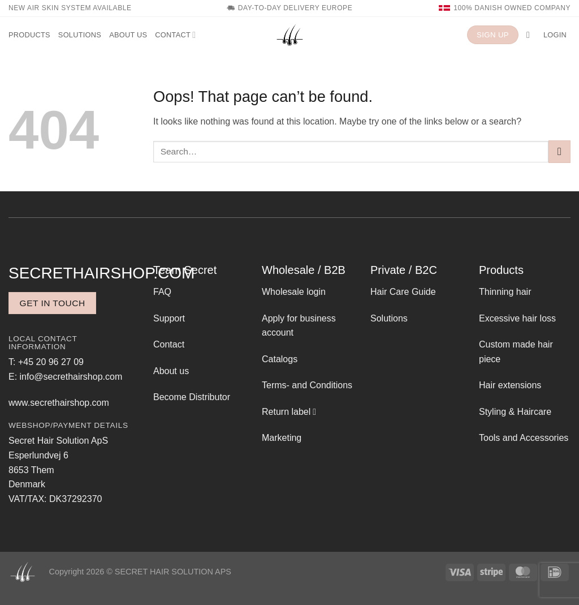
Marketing (281, 438)
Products (29, 35)
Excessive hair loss (517, 318)
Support (169, 318)
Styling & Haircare (515, 412)
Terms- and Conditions (307, 385)
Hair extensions (510, 385)
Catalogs (279, 359)
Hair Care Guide (403, 292)
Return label (286, 412)
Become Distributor (191, 397)
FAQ (162, 292)
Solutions (79, 35)
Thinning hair (505, 292)
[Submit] (559, 151)
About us (128, 35)
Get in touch (52, 303)
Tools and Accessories (523, 438)
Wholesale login (294, 292)
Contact (175, 34)
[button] (530, 35)
